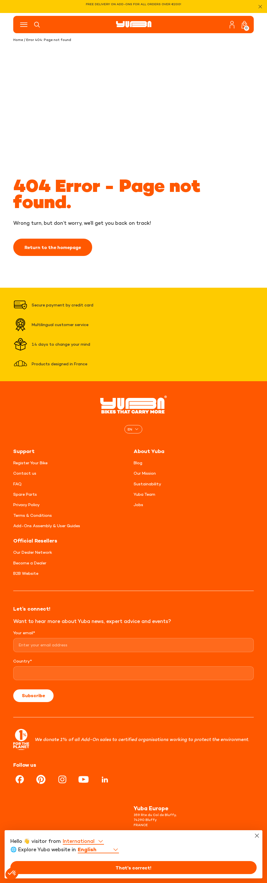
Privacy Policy (26, 504)
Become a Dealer (29, 562)
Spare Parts (25, 494)
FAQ (17, 483)
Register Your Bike (30, 462)
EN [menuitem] (130, 429)
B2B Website (25, 573)
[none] (133, 429)
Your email (24, 632)
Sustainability (147, 483)
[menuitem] (133, 429)
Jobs (138, 504)
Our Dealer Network (32, 552)
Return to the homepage (52, 247)
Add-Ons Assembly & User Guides (46, 525)
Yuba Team (144, 494)
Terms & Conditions (32, 515)
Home (18, 40)
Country (22, 660)
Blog (138, 462)
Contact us (24, 473)
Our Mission (145, 473)
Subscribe (33, 695)
